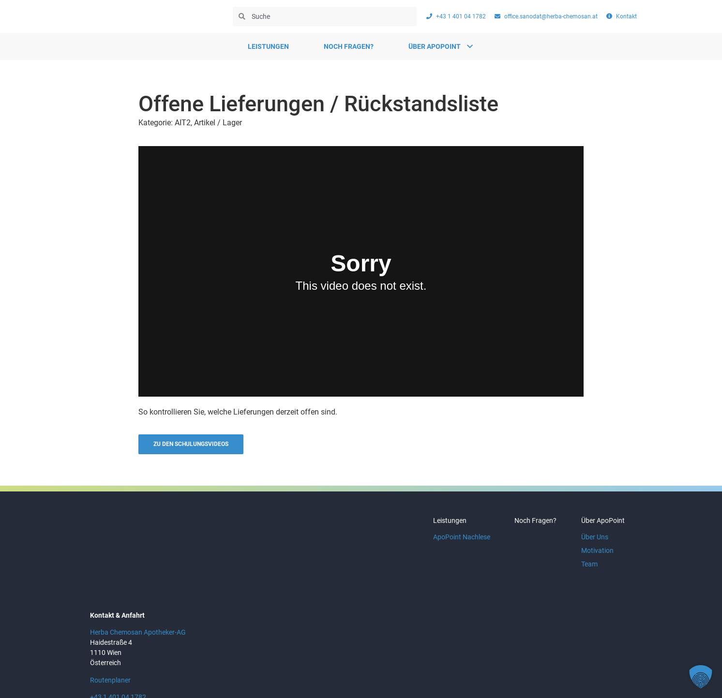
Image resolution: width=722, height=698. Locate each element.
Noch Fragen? (349, 46)
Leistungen (268, 46)
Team (587, 568)
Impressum (567, 673)
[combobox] (325, 16)
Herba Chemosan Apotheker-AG (138, 577)
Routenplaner (110, 625)
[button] (700, 676)
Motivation (595, 555)
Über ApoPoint (600, 525)
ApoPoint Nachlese (450, 541)
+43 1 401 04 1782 (118, 642)
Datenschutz (402, 673)
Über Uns (592, 541)
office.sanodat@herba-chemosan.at (144, 652)
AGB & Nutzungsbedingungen (485, 673)
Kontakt (615, 673)
